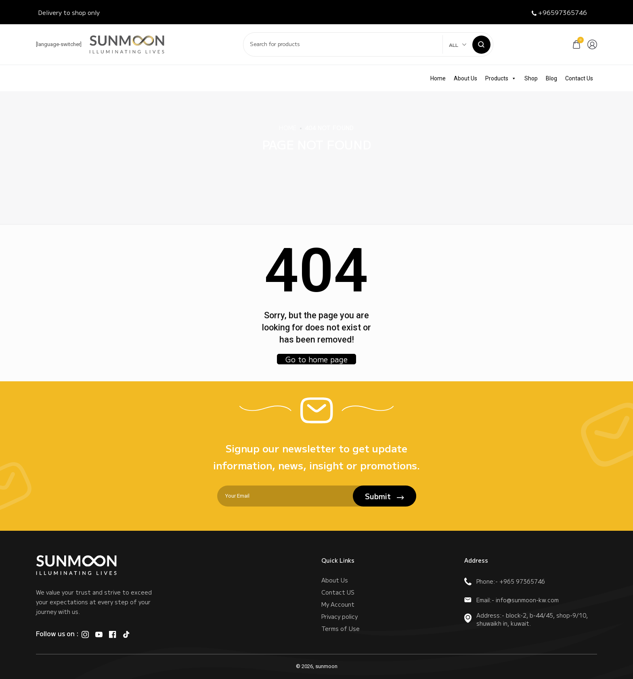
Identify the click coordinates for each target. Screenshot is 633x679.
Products (500, 78)
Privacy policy (339, 616)
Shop (531, 78)
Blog (551, 78)
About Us (465, 78)
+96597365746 (559, 12)
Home (438, 78)
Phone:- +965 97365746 (504, 581)
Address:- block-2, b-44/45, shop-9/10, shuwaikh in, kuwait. (526, 619)
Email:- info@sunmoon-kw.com (511, 600)
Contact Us (579, 78)
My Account (337, 604)
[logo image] (127, 44)
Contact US (337, 592)
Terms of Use (340, 628)
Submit (384, 496)
